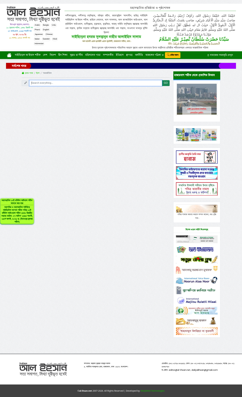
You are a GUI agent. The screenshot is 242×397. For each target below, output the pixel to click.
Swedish (46, 39)
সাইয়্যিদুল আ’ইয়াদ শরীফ (28, 55)
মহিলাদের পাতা (92, 55)
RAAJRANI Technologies (153, 390)
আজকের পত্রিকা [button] (153, 55)
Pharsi (37, 30)
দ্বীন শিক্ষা (62, 55)
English (46, 30)
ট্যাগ (38, 73)
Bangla (46, 25)
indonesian (39, 44)
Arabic (37, 25)
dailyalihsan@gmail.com (205, 370)
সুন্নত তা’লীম (76, 55)
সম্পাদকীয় (108, 55)
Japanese (39, 34)
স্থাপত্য (129, 55)
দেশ (45, 55)
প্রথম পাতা (27, 73)
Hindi (55, 39)
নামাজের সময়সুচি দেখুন (220, 55)
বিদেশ (53, 55)
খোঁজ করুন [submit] (172, 55)
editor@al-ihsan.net (179, 370)
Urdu (54, 25)
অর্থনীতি (139, 55)
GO (166, 83)
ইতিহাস (120, 55)
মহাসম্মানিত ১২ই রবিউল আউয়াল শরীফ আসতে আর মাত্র (13, 214)
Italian (37, 39)
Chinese (49, 34)
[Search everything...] (95, 83)
